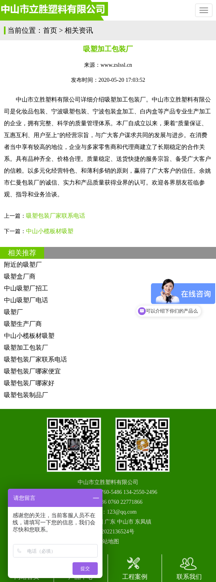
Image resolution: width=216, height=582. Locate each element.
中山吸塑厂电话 (26, 300)
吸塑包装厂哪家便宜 (32, 371)
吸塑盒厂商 (19, 276)
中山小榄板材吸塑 (49, 231)
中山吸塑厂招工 (26, 288)
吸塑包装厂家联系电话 (55, 216)
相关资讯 (79, 30)
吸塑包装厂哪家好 (29, 383)
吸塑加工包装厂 (26, 347)
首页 (50, 30)
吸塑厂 (13, 312)
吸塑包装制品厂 (26, 395)
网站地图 (108, 541)
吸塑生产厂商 (23, 323)
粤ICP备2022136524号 (108, 532)
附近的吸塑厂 (23, 264)
